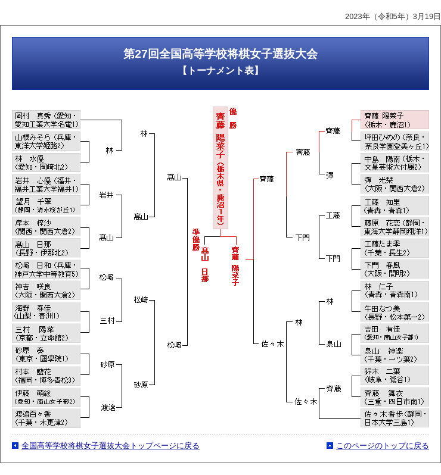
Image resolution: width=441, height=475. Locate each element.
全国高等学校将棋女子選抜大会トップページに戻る (110, 445)
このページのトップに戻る (382, 445)
